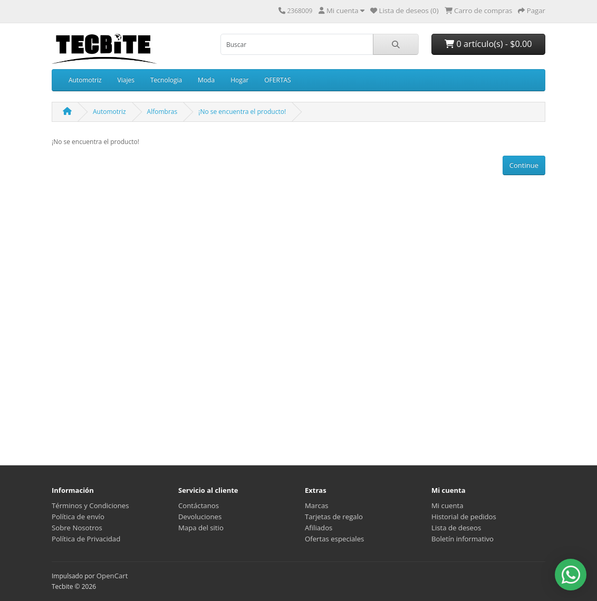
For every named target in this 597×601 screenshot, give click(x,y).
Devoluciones (200, 516)
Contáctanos (198, 505)
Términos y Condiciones (90, 505)
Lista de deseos (456, 527)
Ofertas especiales (334, 538)
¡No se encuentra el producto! (242, 111)
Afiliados (318, 527)
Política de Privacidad (86, 538)
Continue (523, 165)
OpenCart (112, 575)
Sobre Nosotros (77, 527)
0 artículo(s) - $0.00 (488, 44)
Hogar (239, 79)
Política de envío (78, 516)
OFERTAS (277, 79)
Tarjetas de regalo (334, 516)
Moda (206, 79)
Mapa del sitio (201, 527)
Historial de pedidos (463, 516)
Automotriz (85, 79)
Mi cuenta (447, 505)
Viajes (126, 79)
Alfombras (162, 111)
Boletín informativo (462, 538)
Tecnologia (166, 79)
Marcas (317, 505)
